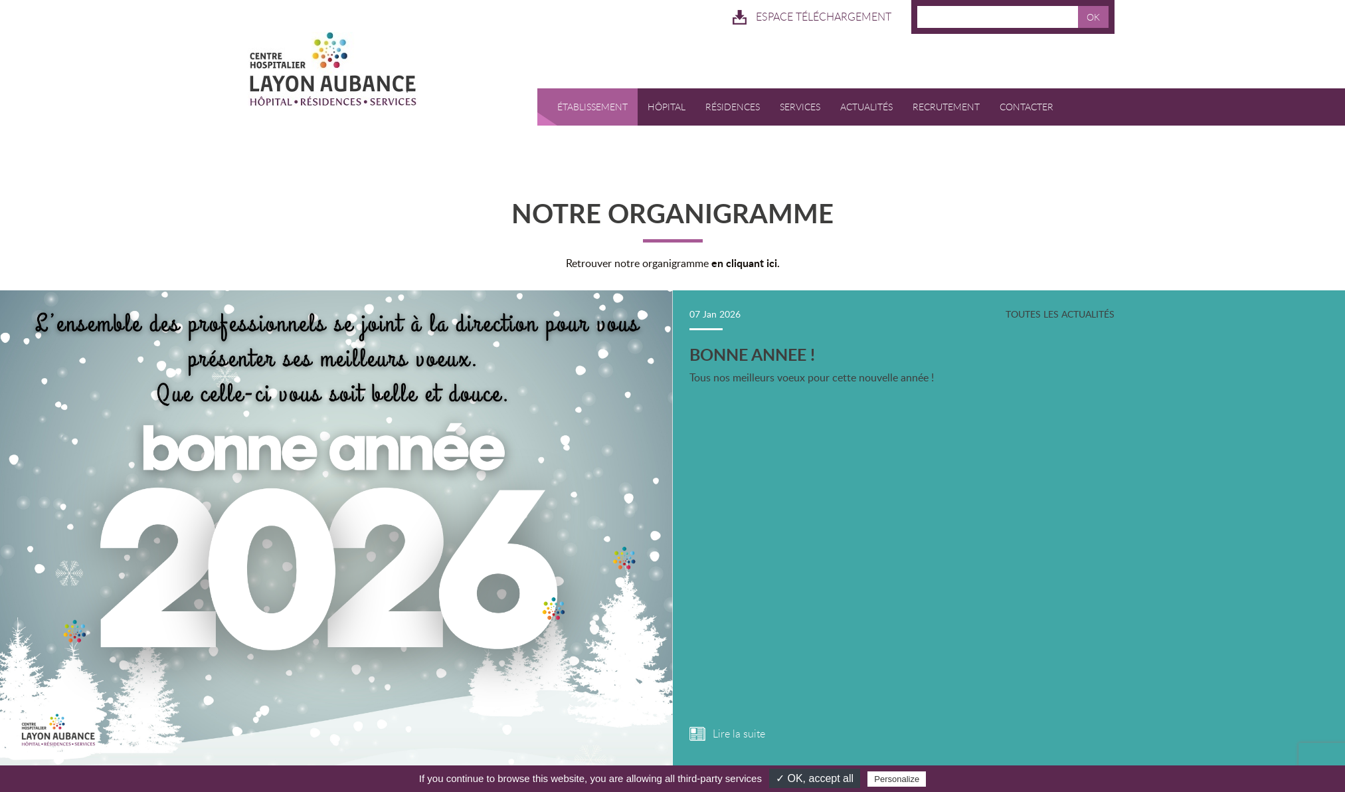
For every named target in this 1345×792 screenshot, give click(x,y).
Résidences (734, 95)
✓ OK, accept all (814, 778)
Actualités (868, 95)
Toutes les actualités (1056, 302)
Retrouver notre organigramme (673, 250)
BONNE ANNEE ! (750, 343)
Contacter (1028, 95)
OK (1093, 17)
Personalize (896, 779)
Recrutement (948, 95)
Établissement (594, 95)
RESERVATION (579, 132)
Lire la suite (739, 724)
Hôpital (668, 95)
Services (802, 95)
